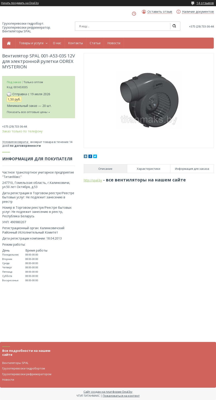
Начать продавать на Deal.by (20, 3)
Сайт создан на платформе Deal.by (108, 392)
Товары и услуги (31, 43)
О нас (57, 43)
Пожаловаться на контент (121, 396)
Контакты (75, 43)
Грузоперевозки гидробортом (23, 368)
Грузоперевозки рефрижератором (26, 374)
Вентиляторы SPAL (15, 363)
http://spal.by (93, 180)
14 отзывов (205, 3)
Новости (113, 43)
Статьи (95, 43)
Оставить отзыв (159, 12)
